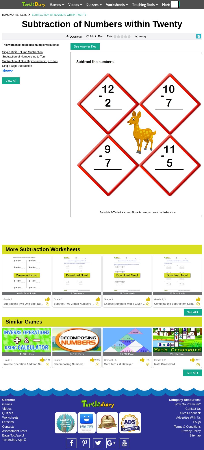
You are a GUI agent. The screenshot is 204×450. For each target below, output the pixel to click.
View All (11, 80)
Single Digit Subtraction (17, 65)
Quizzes (7, 413)
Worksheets (10, 417)
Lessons (8, 422)
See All (192, 312)
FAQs (197, 422)
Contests (8, 426)
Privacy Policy (191, 431)
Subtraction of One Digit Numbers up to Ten (29, 61)
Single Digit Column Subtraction (22, 52)
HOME (5, 14)
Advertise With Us (188, 417)
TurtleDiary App (14, 440)
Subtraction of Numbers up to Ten (23, 56)
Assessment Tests (14, 431)
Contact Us (193, 408)
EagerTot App (13, 435)
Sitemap (195, 435)
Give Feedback (190, 413)
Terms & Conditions (187, 426)
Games (7, 404)
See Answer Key (85, 46)
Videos (7, 408)
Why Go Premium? (188, 404)
